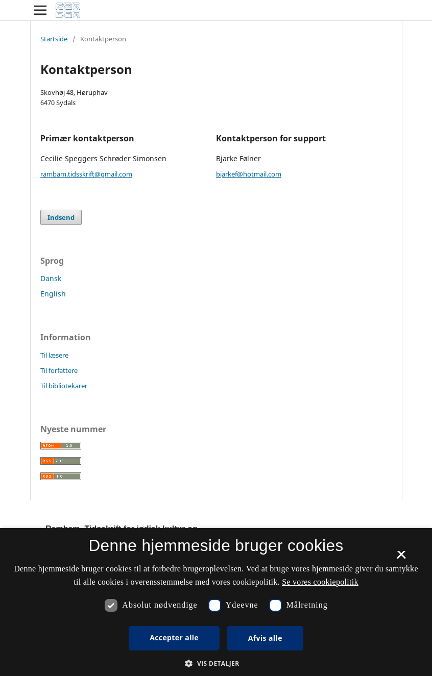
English (53, 293)
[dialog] (216, 602)
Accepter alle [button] (174, 637)
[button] (216, 663)
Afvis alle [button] (265, 638)
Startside (53, 38)
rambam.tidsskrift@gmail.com (86, 174)
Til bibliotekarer (63, 385)
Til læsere (54, 355)
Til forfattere (59, 370)
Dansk (50, 278)
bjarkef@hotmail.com (248, 174)
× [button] (401, 558)
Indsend (61, 217)
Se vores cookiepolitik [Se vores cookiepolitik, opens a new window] (320, 582)
